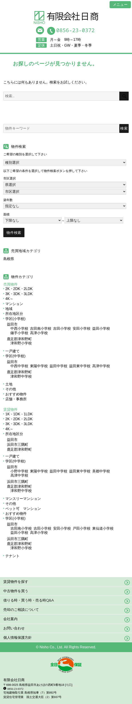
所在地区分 (14, 314)
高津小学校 (39, 333)
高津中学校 (101, 366)
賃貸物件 (10, 409)
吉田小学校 (62, 328)
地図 (69, 684)
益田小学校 (101, 328)
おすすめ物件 (16, 394)
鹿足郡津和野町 (19, 339)
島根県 (8, 259)
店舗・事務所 (16, 399)
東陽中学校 (39, 366)
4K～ (9, 299)
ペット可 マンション (23, 509)
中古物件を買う (15, 591)
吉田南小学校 (40, 328)
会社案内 (10, 619)
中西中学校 (19, 366)
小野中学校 (19, 471)
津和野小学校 (21, 343)
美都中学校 (101, 471)
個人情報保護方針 (17, 637)
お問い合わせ (14, 628)
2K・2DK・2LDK (19, 289)
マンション (14, 304)
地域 (8, 309)
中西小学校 (19, 328)
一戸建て (12, 351)
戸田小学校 (81, 528)
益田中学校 (58, 366)
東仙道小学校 (103, 528)
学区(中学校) (15, 356)
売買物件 (10, 284)
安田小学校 (81, 328)
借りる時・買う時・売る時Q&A (28, 600)
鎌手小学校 (19, 333)
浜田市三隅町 (17, 444)
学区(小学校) (15, 319)
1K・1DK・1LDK (19, 414)
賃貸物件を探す (15, 582)
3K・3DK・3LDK (19, 294)
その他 (10, 389)
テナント (12, 556)
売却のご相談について (21, 609)
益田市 (12, 324)
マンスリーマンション (23, 499)
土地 (8, 384)
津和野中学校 (21, 376)
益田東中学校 (79, 366)
